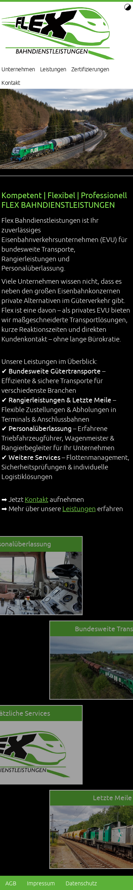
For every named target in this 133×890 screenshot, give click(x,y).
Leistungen (53, 69)
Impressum (41, 883)
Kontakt (10, 82)
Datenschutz (81, 883)
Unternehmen (18, 69)
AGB (10, 883)
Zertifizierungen (90, 69)
